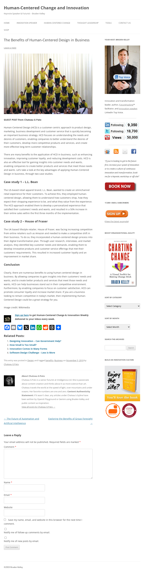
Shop (6, 30)
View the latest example (116, 221)
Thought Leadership (87, 23)
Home (7, 23)
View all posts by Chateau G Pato (38, 406)
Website (8, 507)
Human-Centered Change (57, 23)
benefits (49, 360)
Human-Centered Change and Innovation (46, 8)
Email (8, 494)
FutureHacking (126, 104)
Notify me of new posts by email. (21, 541)
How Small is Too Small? (23, 344)
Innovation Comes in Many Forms (28, 348)
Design (30, 360)
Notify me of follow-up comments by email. (27, 532)
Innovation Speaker (27, 23)
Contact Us (125, 23)
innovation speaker (128, 108)
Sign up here (22, 315)
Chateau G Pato (11, 364)
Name (8, 482)
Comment (10, 446)
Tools (109, 23)
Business (58, 360)
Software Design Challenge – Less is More (32, 352)
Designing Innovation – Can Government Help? (35, 341)
